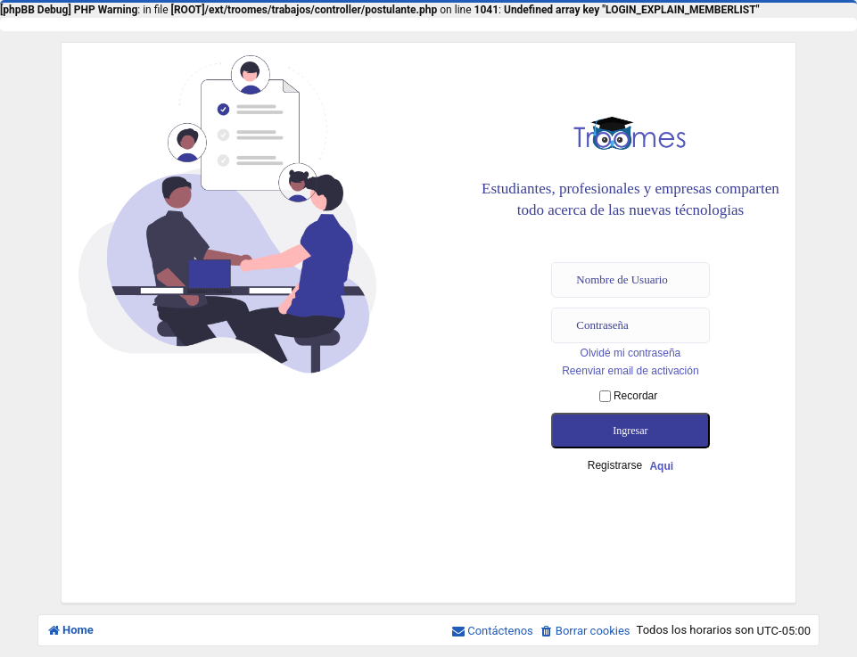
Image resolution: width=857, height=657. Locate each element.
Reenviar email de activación (630, 371)
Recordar (628, 396)
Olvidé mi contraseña (631, 353)
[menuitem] (585, 631)
